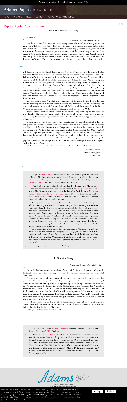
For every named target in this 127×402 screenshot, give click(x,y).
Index (29, 17)
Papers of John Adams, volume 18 (26, 26)
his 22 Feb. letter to (48, 334)
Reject (110, 391)
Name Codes (61, 17)
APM (49, 331)
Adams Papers (45, 174)
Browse (17, 17)
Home (6, 17)
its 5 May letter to (88, 188)
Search (39, 17)
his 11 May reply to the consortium (47, 194)
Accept (97, 391)
